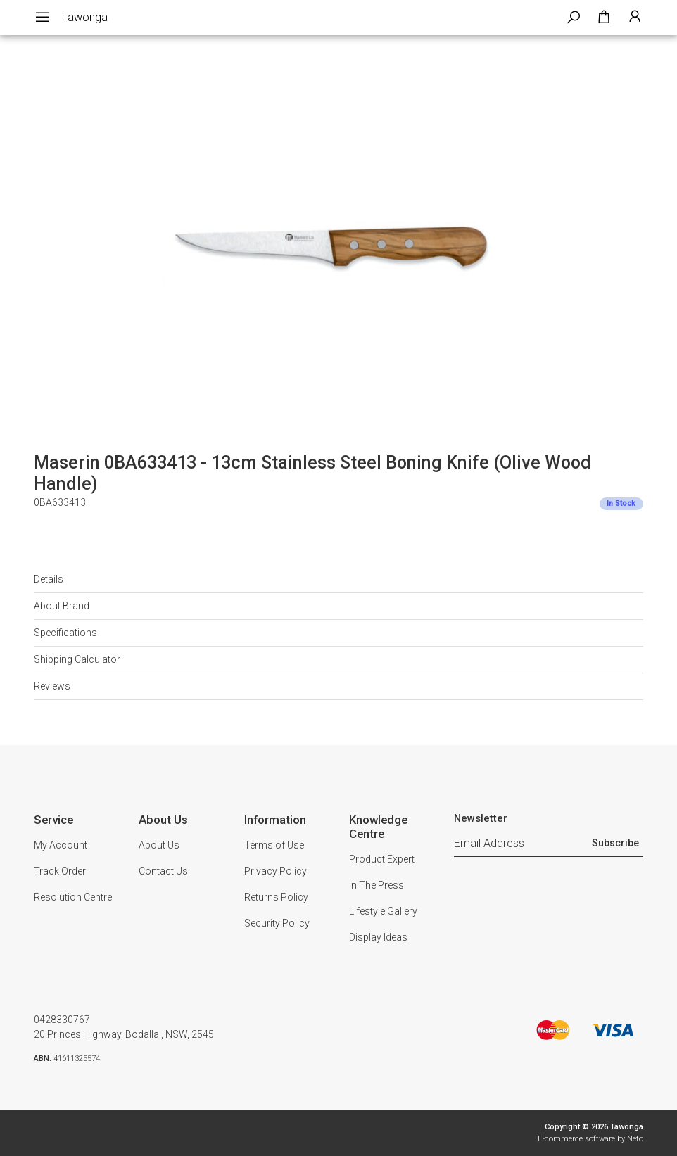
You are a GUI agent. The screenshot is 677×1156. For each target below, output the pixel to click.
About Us (159, 845)
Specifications (65, 632)
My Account (60, 845)
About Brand (61, 605)
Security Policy (277, 923)
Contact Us (163, 871)
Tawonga (85, 17)
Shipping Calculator (77, 659)
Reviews (52, 686)
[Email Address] (521, 843)
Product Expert (382, 859)
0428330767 (62, 1019)
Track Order (60, 871)
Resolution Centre (73, 897)
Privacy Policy (275, 871)
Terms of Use (274, 845)
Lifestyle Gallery (383, 911)
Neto (635, 1138)
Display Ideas (378, 937)
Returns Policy (276, 897)
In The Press (376, 885)
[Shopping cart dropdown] (604, 17)
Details (48, 579)
